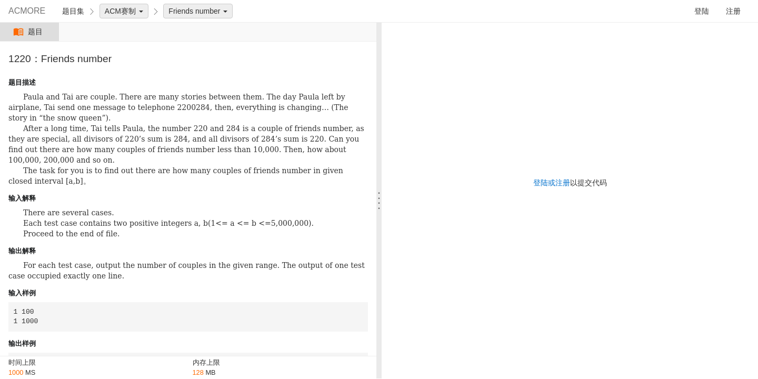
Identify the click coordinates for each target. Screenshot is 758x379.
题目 (29, 32)
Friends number (197, 11)
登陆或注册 (551, 182)
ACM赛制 (124, 11)
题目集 (73, 11)
